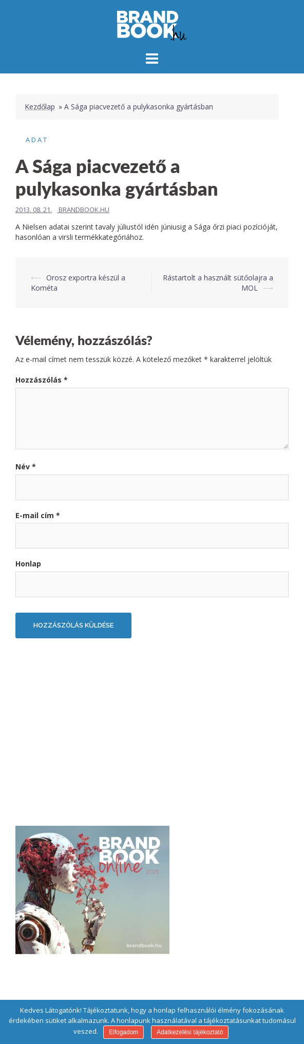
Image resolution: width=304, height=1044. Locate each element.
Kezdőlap (40, 106)
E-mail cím (37, 515)
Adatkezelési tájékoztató (190, 1032)
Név (25, 466)
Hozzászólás (41, 380)
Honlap (28, 563)
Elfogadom (123, 1032)
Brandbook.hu (84, 209)
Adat (37, 139)
